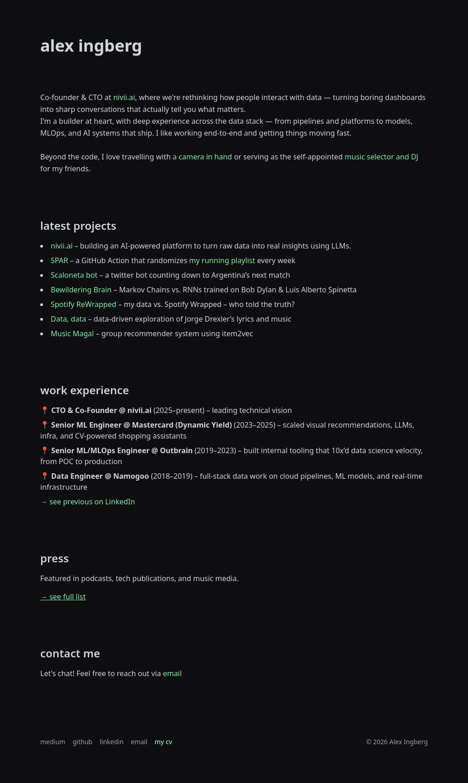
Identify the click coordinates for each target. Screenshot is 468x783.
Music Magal (72, 333)
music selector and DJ (381, 157)
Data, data (68, 319)
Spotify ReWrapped (84, 304)
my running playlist (222, 260)
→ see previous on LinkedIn (87, 502)
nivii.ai (124, 97)
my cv (163, 741)
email (172, 673)
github (82, 741)
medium (52, 741)
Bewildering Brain (81, 290)
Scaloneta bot (74, 275)
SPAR (59, 260)
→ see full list (63, 597)
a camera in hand (203, 157)
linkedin (111, 741)
